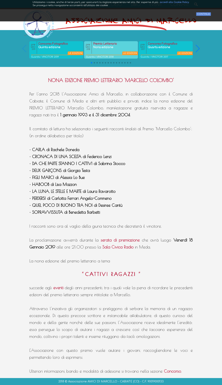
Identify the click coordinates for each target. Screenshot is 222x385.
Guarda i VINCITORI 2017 (154, 57)
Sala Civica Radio (118, 246)
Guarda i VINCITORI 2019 (45, 57)
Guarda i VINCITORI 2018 (100, 57)
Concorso (172, 371)
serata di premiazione (120, 240)
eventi (58, 287)
